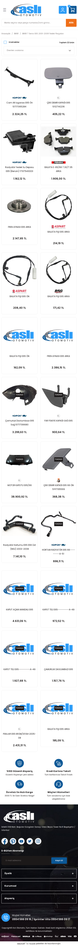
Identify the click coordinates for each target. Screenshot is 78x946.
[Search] (39, 23)
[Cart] (73, 10)
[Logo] (32, 10)
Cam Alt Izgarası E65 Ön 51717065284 (19, 104)
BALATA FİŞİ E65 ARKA (59, 231)
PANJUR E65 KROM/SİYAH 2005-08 (19, 736)
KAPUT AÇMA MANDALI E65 (19, 609)
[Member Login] (63, 9)
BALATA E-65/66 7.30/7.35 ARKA (58, 169)
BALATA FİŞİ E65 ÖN (19, 296)
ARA (71, 22)
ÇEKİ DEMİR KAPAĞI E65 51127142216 (58, 104)
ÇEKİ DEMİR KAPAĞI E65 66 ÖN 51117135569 (58, 487)
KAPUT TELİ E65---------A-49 (58, 609)
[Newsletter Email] (34, 860)
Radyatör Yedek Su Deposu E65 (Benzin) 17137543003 (19, 169)
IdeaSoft (21, 943)
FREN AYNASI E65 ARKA (19, 227)
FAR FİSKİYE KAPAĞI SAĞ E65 (58, 420)
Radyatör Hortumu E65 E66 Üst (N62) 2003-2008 (19, 547)
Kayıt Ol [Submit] (59, 860)
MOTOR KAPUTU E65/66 (19, 485)
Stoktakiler (14, 42)
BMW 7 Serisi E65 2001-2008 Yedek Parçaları (43, 33)
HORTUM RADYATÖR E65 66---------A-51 (58, 551)
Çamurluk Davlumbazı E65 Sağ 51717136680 (19, 422)
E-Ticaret (31, 943)
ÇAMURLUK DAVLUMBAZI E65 (58, 669)
